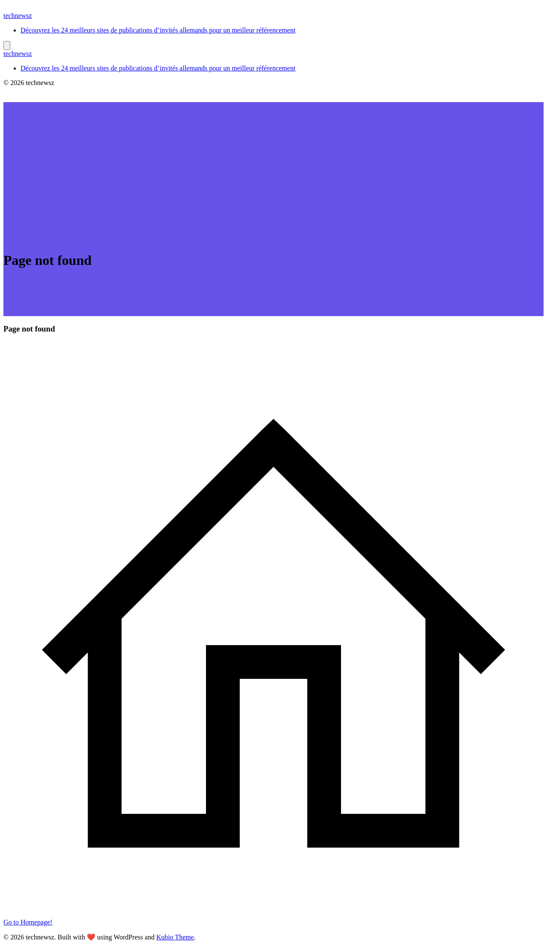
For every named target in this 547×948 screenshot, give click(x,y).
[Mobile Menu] (6, 45)
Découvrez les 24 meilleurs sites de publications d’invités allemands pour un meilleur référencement (158, 30)
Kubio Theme (175, 937)
